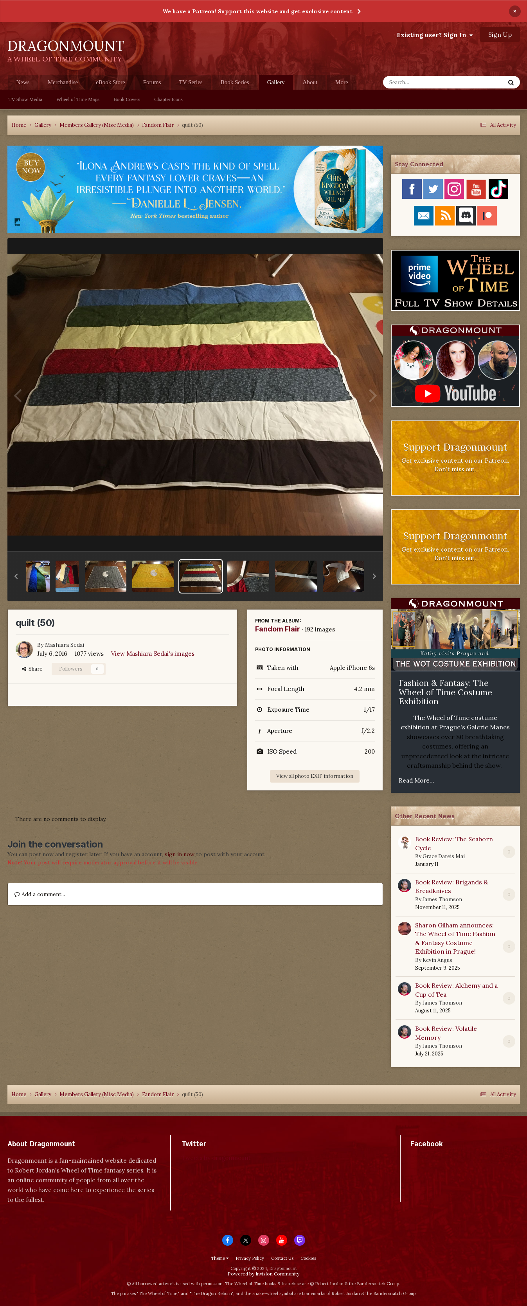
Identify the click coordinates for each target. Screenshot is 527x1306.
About (310, 82)
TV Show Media (25, 99)
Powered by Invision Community (263, 1274)
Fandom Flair (277, 629)
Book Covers (126, 99)
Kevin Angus (437, 960)
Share (32, 669)
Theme (219, 1258)
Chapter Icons (168, 99)
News (23, 82)
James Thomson (442, 899)
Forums (152, 82)
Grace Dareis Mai (444, 856)
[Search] (423, 82)
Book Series (235, 82)
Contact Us (282, 1258)
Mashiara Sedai (64, 644)
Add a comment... (39, 894)
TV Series (191, 82)
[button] (16, 576)
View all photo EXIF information (314, 776)
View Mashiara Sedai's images (152, 653)
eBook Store (110, 82)
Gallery (276, 84)
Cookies (308, 1258)
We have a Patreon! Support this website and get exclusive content (257, 11)
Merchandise (63, 82)
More (341, 82)
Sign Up (500, 34)
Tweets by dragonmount (216, 1158)
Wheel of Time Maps (77, 99)
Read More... (416, 780)
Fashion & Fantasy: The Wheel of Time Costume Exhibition (445, 692)
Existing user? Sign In (435, 35)
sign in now (179, 854)
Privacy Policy (250, 1258)
